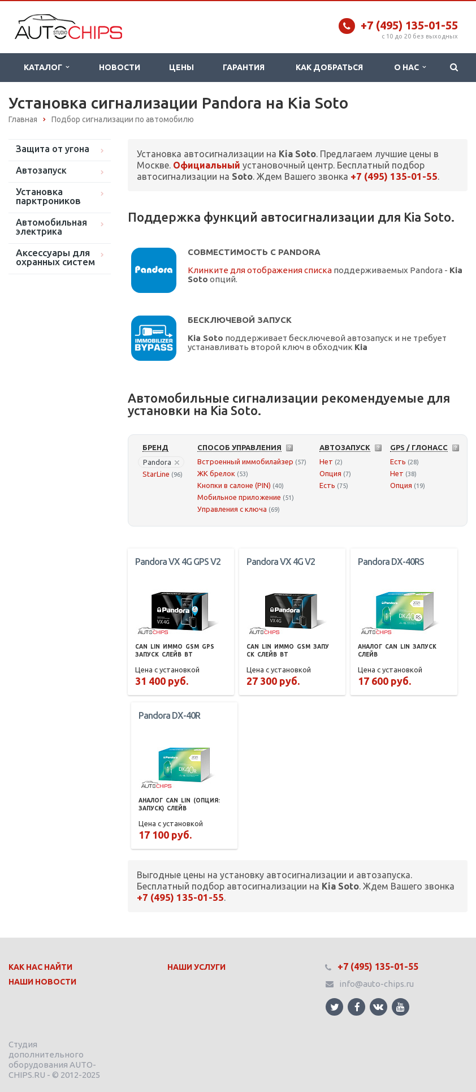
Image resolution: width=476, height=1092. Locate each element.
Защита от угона (52, 149)
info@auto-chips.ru (376, 984)
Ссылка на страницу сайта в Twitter (334, 1007)
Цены (181, 67)
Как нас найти (40, 967)
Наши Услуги (196, 967)
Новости (119, 67)
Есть (327, 485)
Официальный (206, 165)
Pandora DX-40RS (391, 561)
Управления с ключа (232, 509)
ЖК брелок (216, 473)
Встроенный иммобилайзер (245, 461)
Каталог (46, 67)
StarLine (156, 474)
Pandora (161, 462)
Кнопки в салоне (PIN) (234, 485)
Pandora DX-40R (169, 715)
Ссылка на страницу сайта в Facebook (357, 1007)
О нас (410, 67)
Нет (326, 461)
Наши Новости (42, 981)
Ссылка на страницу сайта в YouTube (400, 1007)
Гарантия (244, 67)
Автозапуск (41, 170)
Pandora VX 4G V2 (280, 561)
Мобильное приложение (239, 497)
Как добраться (329, 67)
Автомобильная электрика (51, 226)
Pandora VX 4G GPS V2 (177, 561)
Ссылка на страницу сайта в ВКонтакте (378, 1006)
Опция (330, 473)
